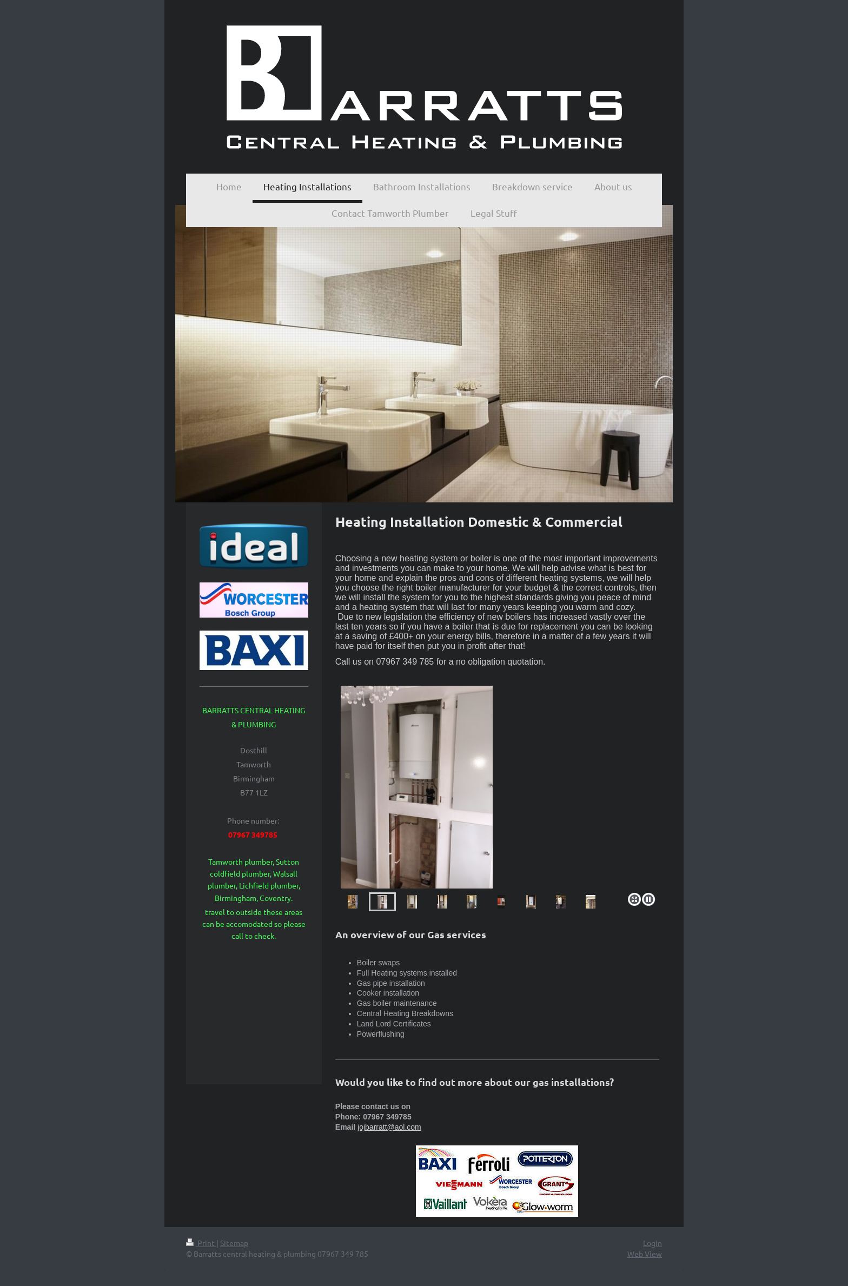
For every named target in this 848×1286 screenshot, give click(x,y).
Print (201, 1243)
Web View (644, 1253)
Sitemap (234, 1243)
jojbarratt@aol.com (389, 1127)
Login (652, 1243)
